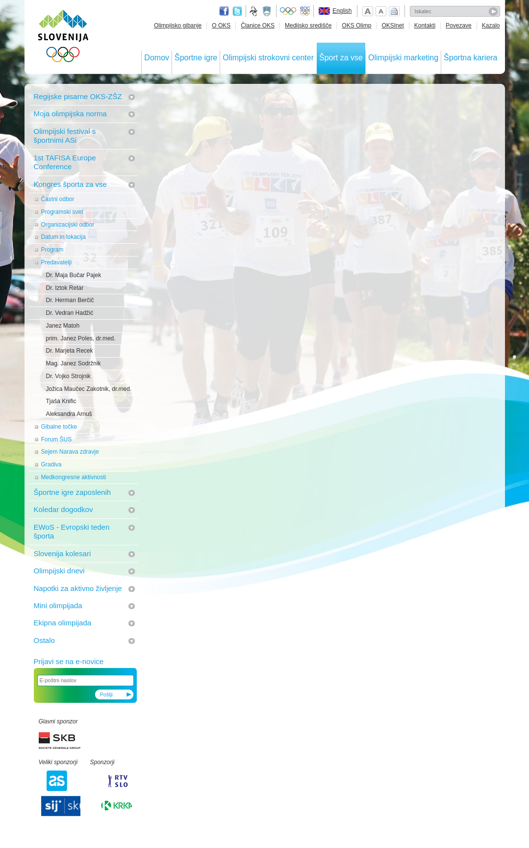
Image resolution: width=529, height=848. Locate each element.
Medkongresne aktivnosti (73, 477)
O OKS (221, 25)
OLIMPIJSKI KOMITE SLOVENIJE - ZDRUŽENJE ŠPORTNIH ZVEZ (63, 38)
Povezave (459, 25)
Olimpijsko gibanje (178, 25)
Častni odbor (58, 199)
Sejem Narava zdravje (70, 451)
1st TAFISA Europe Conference (65, 162)
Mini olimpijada (58, 605)
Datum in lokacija (63, 236)
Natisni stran (394, 11)
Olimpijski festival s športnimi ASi (65, 135)
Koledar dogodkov (63, 509)
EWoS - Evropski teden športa (72, 531)
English (342, 10)
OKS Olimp (356, 25)
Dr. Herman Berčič (70, 300)
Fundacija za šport (254, 11)
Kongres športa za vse (70, 184)
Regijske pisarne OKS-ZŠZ (78, 96)
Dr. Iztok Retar (65, 287)
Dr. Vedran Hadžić (70, 312)
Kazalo (491, 25)
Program (52, 249)
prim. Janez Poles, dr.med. (81, 338)
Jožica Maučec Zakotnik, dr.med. (89, 388)
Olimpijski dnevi (59, 570)
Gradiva (51, 464)
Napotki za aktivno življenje (78, 588)
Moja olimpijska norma (70, 113)
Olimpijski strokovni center (268, 57)
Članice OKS (258, 25)
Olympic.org (288, 11)
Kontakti (424, 25)
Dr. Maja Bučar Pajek (73, 275)
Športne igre (196, 57)
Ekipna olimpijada (63, 622)
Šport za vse (341, 57)
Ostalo (44, 640)
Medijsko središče (308, 25)
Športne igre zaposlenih (72, 492)
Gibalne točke (59, 426)
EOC (305, 11)
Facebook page (224, 11)
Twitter (237, 11)
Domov (156, 57)
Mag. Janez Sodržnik (73, 363)
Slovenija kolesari (62, 553)
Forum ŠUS (56, 439)
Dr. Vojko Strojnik (68, 376)
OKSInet (392, 25)
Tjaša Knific (61, 401)
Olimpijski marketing (403, 57)
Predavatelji (56, 262)
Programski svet (62, 211)
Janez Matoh (63, 325)
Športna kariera (470, 57)
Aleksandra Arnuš (69, 414)
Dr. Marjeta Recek (69, 350)
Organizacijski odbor (68, 224)
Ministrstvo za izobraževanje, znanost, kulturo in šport (268, 11)
